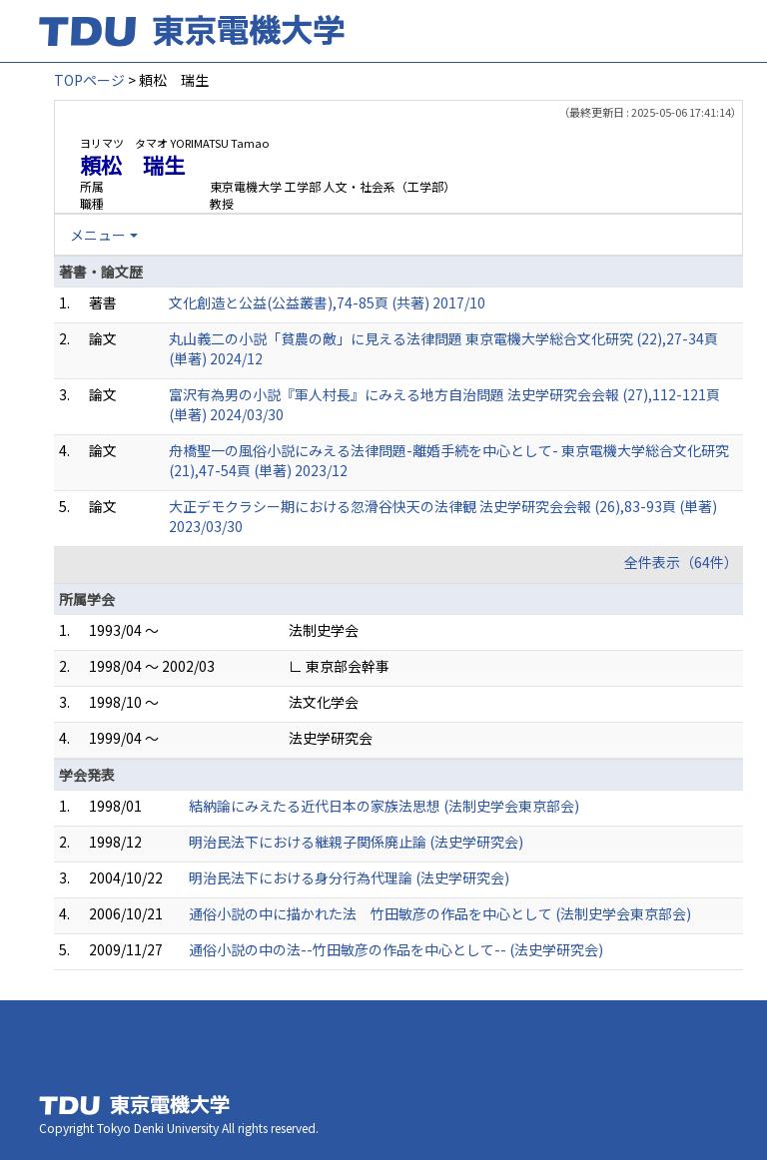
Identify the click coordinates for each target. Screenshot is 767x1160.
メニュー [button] (98, 235)
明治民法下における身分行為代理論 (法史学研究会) (349, 877)
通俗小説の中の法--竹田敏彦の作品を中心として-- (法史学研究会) (396, 949)
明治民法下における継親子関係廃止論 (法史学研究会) (356, 842)
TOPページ (89, 80)
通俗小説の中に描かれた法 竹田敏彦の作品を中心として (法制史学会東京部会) (440, 913)
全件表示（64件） (681, 562)
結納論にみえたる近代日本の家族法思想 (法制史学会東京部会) (384, 806)
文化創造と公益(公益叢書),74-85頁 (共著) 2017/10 (327, 302)
